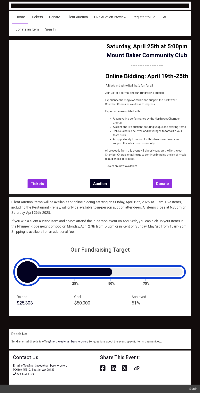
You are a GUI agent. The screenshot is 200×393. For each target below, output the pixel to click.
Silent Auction (77, 17)
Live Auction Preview (110, 17)
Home (20, 17)
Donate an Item (27, 29)
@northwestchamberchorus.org (68, 341)
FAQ (165, 17)
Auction (100, 183)
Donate (54, 17)
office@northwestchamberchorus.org (44, 365)
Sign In (50, 29)
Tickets (37, 17)
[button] (137, 368)
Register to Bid (144, 17)
